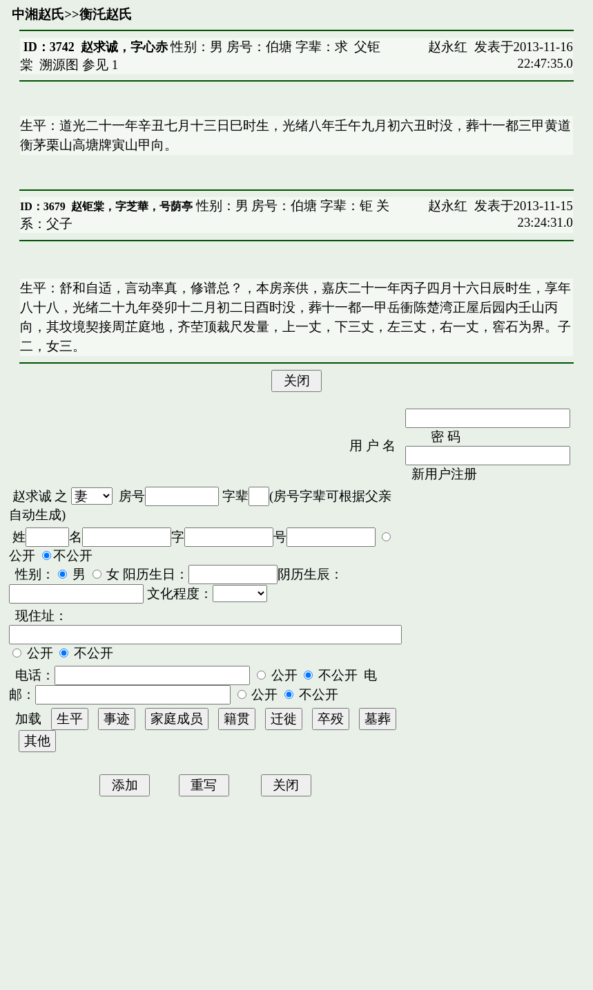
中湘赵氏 (38, 14)
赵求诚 (32, 496)
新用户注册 (444, 474)
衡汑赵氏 (105, 14)
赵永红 (447, 46)
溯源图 (59, 64)
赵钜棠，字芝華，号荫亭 (132, 206)
